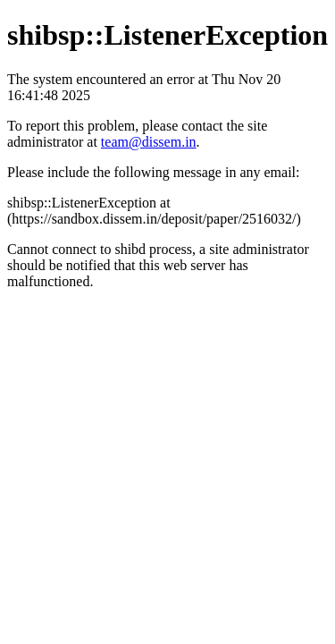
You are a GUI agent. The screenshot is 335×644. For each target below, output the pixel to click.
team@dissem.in (149, 141)
